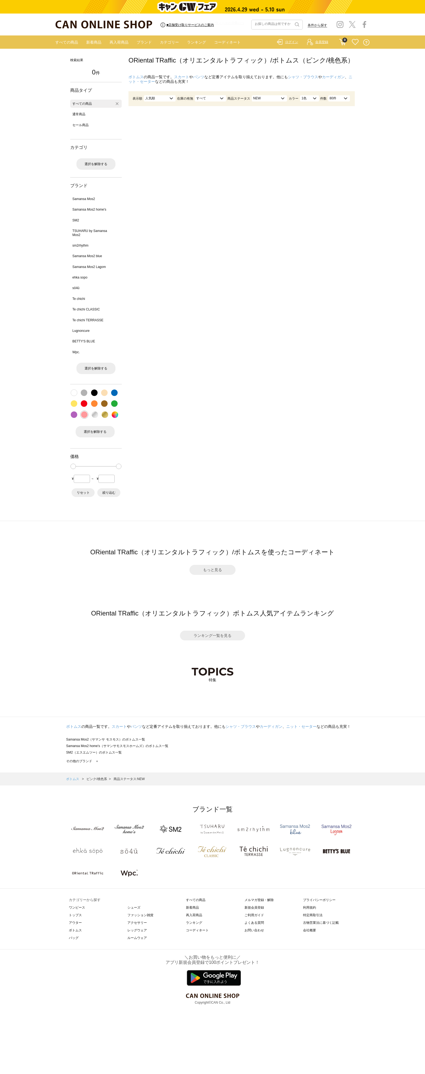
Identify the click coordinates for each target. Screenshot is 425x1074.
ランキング (196, 42)
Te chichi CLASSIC (86, 309)
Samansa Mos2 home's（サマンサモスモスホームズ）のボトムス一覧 (117, 746)
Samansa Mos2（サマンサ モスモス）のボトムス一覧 (105, 739)
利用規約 (309, 907)
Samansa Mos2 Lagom (89, 267)
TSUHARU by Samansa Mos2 (89, 233)
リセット (83, 493)
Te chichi (78, 299)
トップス (75, 915)
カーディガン (333, 77)
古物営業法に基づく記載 (321, 923)
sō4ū (75, 288)
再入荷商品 (119, 42)
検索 (296, 25)
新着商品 (93, 42)
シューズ (133, 907)
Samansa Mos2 (83, 199)
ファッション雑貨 (140, 915)
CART (342, 41)
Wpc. (76, 352)
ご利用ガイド (254, 915)
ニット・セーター (301, 726)
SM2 (75, 220)
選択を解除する (96, 164)
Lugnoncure (80, 331)
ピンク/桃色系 (96, 779)
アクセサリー (137, 923)
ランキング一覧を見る (212, 635)
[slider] (73, 466)
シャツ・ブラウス (303, 77)
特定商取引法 (313, 915)
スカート (181, 77)
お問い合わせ (254, 930)
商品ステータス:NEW (129, 779)
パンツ (198, 77)
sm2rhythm (80, 245)
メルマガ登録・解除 (259, 900)
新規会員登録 (254, 907)
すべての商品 (66, 42)
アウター (75, 923)
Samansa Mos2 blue (87, 256)
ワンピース (77, 907)
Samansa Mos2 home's (89, 209)
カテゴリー (169, 42)
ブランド (144, 42)
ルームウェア (137, 938)
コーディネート (227, 42)
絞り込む (108, 493)
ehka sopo (79, 277)
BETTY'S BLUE (83, 341)
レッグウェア (137, 930)
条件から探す (317, 25)
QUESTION (366, 42)
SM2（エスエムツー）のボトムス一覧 (94, 752)
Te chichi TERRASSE (88, 320)
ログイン (291, 42)
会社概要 (309, 930)
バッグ (74, 938)
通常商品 (78, 114)
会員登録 (321, 42)
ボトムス (136, 77)
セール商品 (80, 125)
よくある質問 (254, 923)
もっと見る (212, 570)
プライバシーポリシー (319, 900)
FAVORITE (355, 42)
